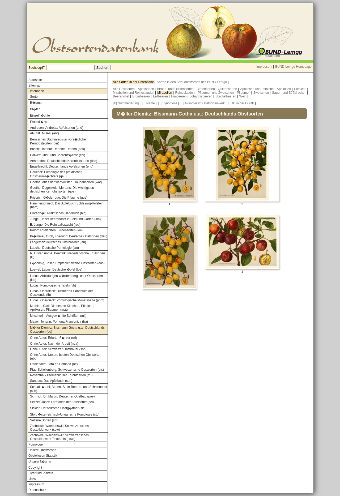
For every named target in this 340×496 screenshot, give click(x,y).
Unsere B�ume (39, 462)
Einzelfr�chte (40, 115)
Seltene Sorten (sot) (44, 420)
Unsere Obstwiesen (42, 450)
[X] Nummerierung (126, 103)
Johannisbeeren (201, 96)
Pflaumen (244, 93)
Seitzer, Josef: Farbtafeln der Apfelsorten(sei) (62, 402)
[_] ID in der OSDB (241, 103)
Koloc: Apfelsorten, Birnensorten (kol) (56, 230)
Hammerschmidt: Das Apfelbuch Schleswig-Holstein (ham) (66, 205)
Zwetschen (261, 93)
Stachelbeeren (226, 96)
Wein (243, 96)
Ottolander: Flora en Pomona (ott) (54, 364)
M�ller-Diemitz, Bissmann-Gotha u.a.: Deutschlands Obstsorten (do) (67, 329)
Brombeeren (141, 96)
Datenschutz (37, 490)
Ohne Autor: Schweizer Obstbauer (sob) (58, 349)
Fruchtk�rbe (39, 122)
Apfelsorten (146, 89)
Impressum (264, 67)
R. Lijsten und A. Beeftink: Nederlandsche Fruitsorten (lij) (67, 255)
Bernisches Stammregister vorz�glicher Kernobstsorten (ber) (58, 141)
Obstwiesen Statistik (42, 455)
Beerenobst (121, 96)
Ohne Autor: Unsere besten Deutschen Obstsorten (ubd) (65, 356)
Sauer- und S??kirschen (289, 93)
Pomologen (36, 444)
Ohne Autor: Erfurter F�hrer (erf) (53, 338)
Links (32, 479)
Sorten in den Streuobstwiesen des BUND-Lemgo (192, 82)
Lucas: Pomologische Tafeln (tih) (53, 285)
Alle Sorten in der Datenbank (134, 82)
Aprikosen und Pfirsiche (257, 89)
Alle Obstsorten (124, 89)
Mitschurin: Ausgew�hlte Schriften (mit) (58, 316)
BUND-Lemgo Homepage (293, 67)
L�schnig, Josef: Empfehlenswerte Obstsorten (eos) (67, 263)
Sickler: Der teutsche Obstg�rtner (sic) (58, 408)
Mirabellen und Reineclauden (134, 93)
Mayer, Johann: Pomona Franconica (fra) (59, 321)
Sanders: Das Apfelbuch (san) (51, 381)
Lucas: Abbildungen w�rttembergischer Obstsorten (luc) (66, 278)
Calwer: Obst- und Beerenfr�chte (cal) (57, 155)
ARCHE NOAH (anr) (44, 133)
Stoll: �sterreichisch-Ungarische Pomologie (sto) (64, 414)
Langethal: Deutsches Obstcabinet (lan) (58, 242)
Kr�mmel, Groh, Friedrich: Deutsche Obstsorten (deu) (68, 236)
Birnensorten (206, 89)
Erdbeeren (161, 96)
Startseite (35, 80)
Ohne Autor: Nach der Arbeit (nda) (54, 343)
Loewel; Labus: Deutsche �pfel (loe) (56, 269)
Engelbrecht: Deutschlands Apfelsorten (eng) (61, 166)
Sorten (34, 97)
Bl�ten (35, 109)
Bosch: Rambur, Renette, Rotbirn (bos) (57, 149)
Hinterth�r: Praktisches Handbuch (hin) (58, 213)
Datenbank (36, 91)
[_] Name (148, 103)
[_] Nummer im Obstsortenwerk (203, 103)
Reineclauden (185, 93)
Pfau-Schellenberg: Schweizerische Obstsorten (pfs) (67, 369)
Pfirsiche (300, 89)
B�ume (35, 103)
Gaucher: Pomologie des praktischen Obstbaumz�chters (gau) (56, 174)
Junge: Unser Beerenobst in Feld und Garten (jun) (65, 219)
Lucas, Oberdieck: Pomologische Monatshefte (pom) (67, 300)
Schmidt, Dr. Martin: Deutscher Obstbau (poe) (62, 396)
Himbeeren (179, 96)
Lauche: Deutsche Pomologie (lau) (54, 248)
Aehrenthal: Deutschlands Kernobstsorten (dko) (63, 161)
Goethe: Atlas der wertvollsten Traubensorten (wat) (66, 182)
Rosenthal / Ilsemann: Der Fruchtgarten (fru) (61, 375)
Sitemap (34, 85)
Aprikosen (284, 89)
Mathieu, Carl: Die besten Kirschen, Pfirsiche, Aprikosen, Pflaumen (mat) (62, 307)
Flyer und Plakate (40, 473)
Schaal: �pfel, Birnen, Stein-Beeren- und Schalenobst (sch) (68, 389)
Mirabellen (165, 93)
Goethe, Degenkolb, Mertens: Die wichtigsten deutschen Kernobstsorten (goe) (62, 189)
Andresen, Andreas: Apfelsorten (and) (56, 128)
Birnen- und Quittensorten (175, 89)
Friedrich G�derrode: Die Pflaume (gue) (58, 197)
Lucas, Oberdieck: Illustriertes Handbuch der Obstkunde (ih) (61, 293)
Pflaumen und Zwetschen (216, 93)
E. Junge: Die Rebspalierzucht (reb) (55, 224)
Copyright (35, 467)
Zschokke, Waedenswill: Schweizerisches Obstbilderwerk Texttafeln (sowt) (59, 437)
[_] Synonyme (167, 103)
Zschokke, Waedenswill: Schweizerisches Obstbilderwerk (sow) (59, 427)
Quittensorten (228, 89)
